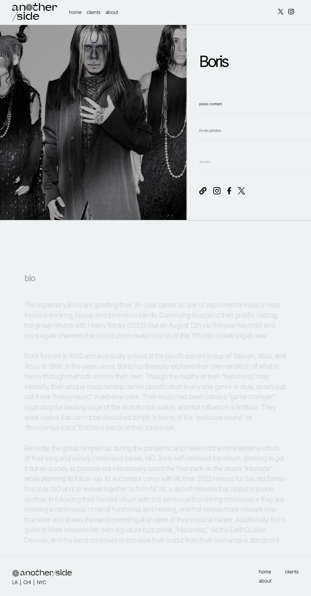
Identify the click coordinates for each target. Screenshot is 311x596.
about (111, 12)
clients (94, 12)
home (75, 12)
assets (204, 169)
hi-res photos (210, 142)
